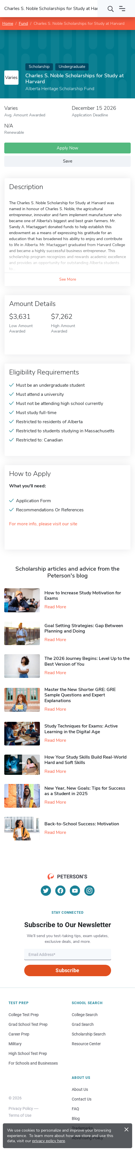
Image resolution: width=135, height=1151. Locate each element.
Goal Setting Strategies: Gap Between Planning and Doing (83, 628)
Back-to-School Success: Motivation (81, 824)
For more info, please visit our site (43, 524)
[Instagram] (89, 890)
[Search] (110, 8)
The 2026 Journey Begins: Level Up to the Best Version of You (87, 661)
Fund (23, 23)
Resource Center (86, 1043)
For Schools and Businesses (33, 1063)
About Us (80, 1089)
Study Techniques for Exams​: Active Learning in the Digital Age (81, 729)
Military (15, 1043)
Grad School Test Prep (28, 1024)
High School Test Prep (28, 1053)
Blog (76, 1118)
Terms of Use (20, 1115)
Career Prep (19, 1034)
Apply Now (67, 148)
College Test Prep (24, 1014)
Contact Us (81, 1099)
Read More (55, 607)
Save (67, 161)
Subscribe (67, 970)
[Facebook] (60, 890)
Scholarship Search (89, 1034)
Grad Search (83, 1024)
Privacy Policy (21, 1108)
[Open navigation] (122, 8)
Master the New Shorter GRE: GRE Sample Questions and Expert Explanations (80, 695)
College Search (85, 1014)
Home (7, 23)
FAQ (75, 1109)
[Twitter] (46, 890)
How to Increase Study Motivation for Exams (82, 595)
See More (67, 279)
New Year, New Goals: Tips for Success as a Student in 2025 (84, 791)
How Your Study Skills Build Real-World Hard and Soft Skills (85, 760)
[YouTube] (75, 890)
